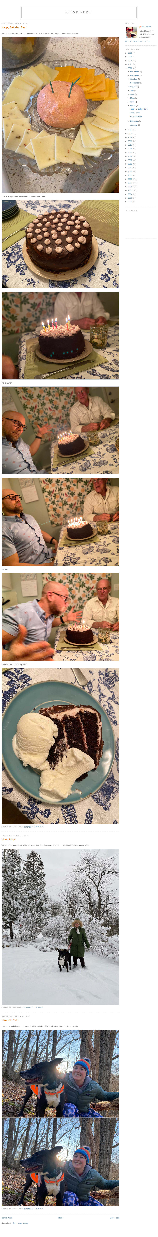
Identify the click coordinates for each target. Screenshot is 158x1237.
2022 (130, 68)
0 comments (38, 827)
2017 (130, 145)
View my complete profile (137, 41)
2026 (130, 53)
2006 (130, 186)
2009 (130, 175)
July (132, 90)
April (132, 102)
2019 (130, 137)
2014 (130, 156)
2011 (130, 168)
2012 (130, 164)
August (133, 87)
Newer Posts (6, 1218)
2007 (130, 183)
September (135, 83)
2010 (130, 171)
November (135, 75)
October (134, 79)
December (135, 71)
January (134, 125)
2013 (130, 160)
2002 (130, 202)
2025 (130, 57)
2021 (130, 130)
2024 (130, 60)
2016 (130, 149)
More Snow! (8, 839)
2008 (130, 179)
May (132, 98)
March (133, 105)
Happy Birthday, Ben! (13, 27)
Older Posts (115, 1218)
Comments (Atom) (20, 1223)
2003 (130, 198)
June (132, 94)
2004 (130, 194)
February (134, 121)
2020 (130, 133)
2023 (130, 64)
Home (61, 1218)
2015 (130, 152)
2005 (130, 190)
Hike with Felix (10, 1020)
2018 (130, 141)
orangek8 (79, 12)
